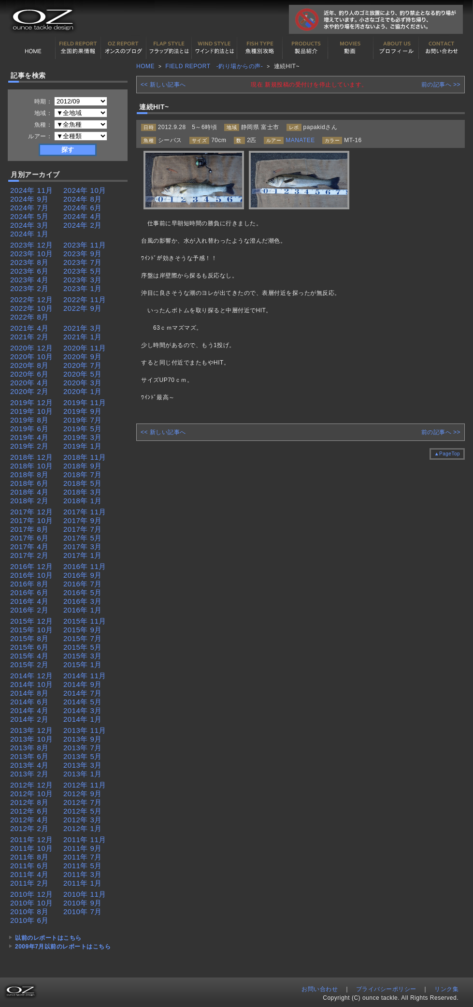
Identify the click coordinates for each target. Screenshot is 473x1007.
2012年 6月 (29, 811)
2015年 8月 (29, 638)
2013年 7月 (82, 748)
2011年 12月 (31, 839)
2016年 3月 (82, 601)
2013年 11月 (84, 730)
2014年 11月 (84, 675)
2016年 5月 (82, 592)
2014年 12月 (31, 675)
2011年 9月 (82, 848)
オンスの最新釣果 (123, 48)
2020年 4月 (29, 383)
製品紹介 (305, 48)
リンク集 (446, 989)
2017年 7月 (82, 529)
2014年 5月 (82, 702)
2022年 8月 (29, 317)
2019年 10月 (31, 411)
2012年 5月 (82, 811)
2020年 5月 (82, 374)
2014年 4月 (29, 710)
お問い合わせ (441, 48)
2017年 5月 (82, 538)
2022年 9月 (82, 308)
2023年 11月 (84, 245)
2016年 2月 (29, 610)
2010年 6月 (29, 920)
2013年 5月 (82, 756)
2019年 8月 (29, 420)
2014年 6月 (29, 702)
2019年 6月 (29, 428)
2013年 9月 (82, 739)
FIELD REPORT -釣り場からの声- (214, 66)
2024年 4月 (82, 216)
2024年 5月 (29, 216)
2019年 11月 (84, 402)
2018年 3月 (82, 492)
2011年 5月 (82, 865)
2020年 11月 (84, 348)
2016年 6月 (29, 592)
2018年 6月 (29, 483)
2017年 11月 (84, 512)
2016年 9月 (82, 575)
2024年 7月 (29, 208)
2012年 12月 (31, 785)
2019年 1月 (82, 446)
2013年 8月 (29, 748)
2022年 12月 (31, 299)
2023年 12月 (31, 245)
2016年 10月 (31, 575)
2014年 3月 (82, 710)
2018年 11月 (84, 457)
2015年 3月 (82, 656)
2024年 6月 (82, 208)
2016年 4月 (29, 601)
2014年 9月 (82, 684)
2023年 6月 (29, 271)
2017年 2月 (29, 555)
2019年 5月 (82, 428)
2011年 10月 (31, 848)
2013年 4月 (29, 765)
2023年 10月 (31, 253)
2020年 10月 (31, 356)
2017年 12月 (31, 512)
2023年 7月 (82, 262)
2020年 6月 (29, 374)
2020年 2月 (29, 391)
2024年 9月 (29, 199)
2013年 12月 (31, 730)
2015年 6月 (29, 647)
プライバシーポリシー (386, 989)
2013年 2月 (29, 774)
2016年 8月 (29, 584)
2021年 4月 (29, 328)
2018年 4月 (29, 492)
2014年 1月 (82, 719)
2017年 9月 (82, 520)
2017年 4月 (29, 546)
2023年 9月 (82, 253)
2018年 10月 (31, 466)
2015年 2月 (29, 664)
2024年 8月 (82, 199)
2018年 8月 (29, 474)
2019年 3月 (82, 437)
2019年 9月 (82, 411)
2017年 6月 (29, 538)
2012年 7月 (82, 802)
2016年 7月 (82, 584)
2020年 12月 (31, 348)
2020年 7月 (82, 365)
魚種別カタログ (260, 48)
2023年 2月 (29, 288)
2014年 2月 (29, 719)
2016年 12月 (31, 566)
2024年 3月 (29, 225)
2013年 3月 (82, 765)
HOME (33, 48)
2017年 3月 (82, 546)
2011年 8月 (29, 857)
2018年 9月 (82, 466)
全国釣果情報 (78, 48)
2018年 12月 (31, 457)
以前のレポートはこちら (48, 937)
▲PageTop (447, 453)
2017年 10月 (31, 520)
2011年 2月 (29, 883)
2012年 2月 (29, 828)
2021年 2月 (29, 337)
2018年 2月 (29, 500)
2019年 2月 (29, 446)
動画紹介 (350, 48)
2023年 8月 (29, 262)
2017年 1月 (82, 555)
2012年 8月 (29, 802)
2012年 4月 (29, 820)
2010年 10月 (31, 903)
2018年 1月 (82, 500)
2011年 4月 (29, 874)
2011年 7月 (82, 857)
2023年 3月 (82, 280)
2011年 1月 (82, 883)
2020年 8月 (29, 365)
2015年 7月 (82, 638)
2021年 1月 (82, 337)
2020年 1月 (82, 391)
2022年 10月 (31, 308)
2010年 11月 (84, 894)
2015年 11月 (84, 621)
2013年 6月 (29, 756)
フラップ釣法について (169, 48)
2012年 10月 (31, 793)
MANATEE (300, 140)
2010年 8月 (29, 911)
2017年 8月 (29, 529)
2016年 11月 (84, 566)
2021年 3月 (82, 328)
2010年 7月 (82, 911)
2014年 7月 (82, 693)
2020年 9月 (82, 356)
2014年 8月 (29, 693)
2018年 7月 (82, 474)
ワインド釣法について (214, 48)
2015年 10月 (31, 630)
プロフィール (396, 48)
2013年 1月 (82, 774)
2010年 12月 (31, 894)
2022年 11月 (84, 299)
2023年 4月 (29, 280)
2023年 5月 (82, 271)
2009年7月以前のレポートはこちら (63, 946)
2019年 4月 (29, 437)
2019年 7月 (82, 420)
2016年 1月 (82, 610)
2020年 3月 (82, 383)
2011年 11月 (84, 839)
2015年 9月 (82, 630)
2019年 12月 (31, 402)
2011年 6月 (29, 865)
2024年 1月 (29, 234)
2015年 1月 (82, 664)
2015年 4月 (29, 656)
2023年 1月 (82, 288)
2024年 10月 (84, 190)
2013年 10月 (31, 739)
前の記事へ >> (440, 84)
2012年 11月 (84, 785)
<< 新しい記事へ (163, 84)
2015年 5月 (82, 647)
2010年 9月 (82, 903)
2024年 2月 (82, 225)
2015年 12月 (31, 621)
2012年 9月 (82, 793)
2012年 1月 (82, 828)
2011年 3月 (82, 874)
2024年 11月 (31, 190)
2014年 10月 (31, 684)
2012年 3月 (82, 820)
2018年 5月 (82, 483)
